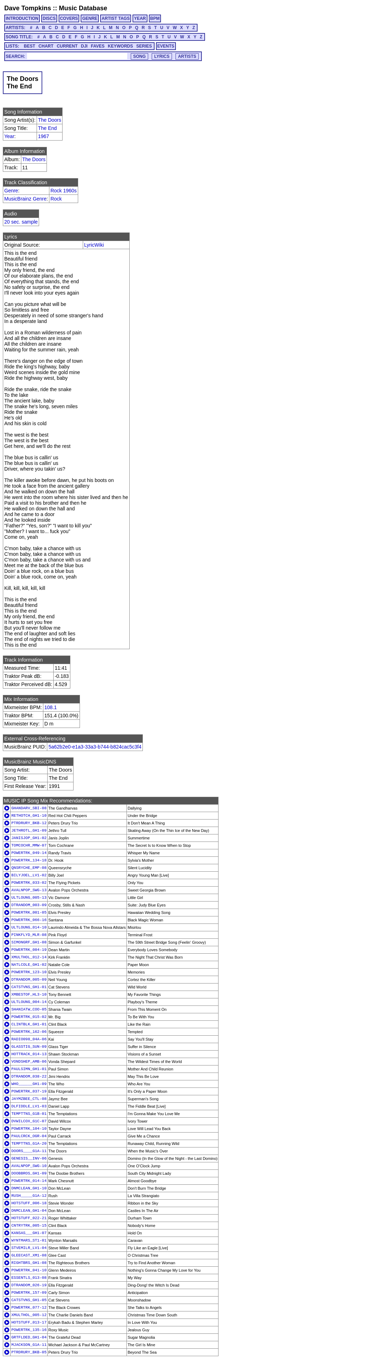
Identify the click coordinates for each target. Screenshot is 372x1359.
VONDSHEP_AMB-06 (29, 1061)
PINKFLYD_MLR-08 (29, 935)
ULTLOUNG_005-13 (29, 897)
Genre (11, 190)
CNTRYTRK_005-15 (29, 1225)
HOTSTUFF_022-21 (29, 1218)
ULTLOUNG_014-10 (29, 927)
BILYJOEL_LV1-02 (29, 875)
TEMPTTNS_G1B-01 (29, 1114)
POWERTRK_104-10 (29, 1129)
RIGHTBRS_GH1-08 (29, 1263)
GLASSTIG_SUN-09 (29, 1047)
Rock (56, 199)
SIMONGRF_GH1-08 (29, 942)
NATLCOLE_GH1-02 (29, 965)
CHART (45, 46)
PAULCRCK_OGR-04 (29, 1136)
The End (47, 128)
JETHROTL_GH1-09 (29, 830)
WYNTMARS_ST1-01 (29, 1240)
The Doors (49, 120)
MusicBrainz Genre (25, 199)
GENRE (89, 18)
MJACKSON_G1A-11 (29, 1345)
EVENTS (165, 46)
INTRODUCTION (22, 18)
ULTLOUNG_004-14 (29, 1002)
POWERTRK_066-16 (29, 920)
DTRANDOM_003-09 (29, 905)
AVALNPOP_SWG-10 (29, 1166)
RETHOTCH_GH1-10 (29, 815)
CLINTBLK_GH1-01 (29, 1024)
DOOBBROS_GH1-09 (29, 1173)
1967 (43, 136)
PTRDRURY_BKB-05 (29, 1352)
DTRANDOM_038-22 (29, 1076)
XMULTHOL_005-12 (29, 1315)
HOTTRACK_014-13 (29, 1054)
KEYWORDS (120, 46)
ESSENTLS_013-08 (29, 1278)
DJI (84, 46)
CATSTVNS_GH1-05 (29, 1300)
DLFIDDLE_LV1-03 (29, 1106)
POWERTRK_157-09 (29, 1292)
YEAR (140, 18)
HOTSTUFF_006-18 (29, 1203)
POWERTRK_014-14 (29, 1181)
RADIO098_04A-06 (29, 1039)
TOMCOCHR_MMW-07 (29, 845)
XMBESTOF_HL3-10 (29, 994)
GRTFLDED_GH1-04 (29, 1337)
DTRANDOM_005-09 (29, 979)
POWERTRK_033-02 (29, 883)
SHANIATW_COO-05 (29, 1009)
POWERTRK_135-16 (29, 1330)
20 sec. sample (21, 222)
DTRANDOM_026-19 (29, 1285)
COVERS (69, 18)
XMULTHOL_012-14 (29, 957)
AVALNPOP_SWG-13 (29, 890)
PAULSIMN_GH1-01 (29, 1069)
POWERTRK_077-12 (29, 1307)
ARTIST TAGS (116, 18)
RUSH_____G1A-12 (29, 1196)
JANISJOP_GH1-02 (29, 838)
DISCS (49, 18)
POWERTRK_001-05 (29, 912)
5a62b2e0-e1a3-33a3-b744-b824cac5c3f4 (94, 747)
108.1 (50, 707)
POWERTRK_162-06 (29, 1032)
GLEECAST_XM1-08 (29, 1255)
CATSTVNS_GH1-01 (29, 987)
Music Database (83, 8)
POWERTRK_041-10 (29, 1270)
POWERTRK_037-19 (29, 1091)
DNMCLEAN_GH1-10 (29, 1188)
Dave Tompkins (27, 8)
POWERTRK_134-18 (29, 860)
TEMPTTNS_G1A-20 (29, 1143)
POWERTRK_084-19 (29, 950)
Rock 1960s (63, 190)
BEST (29, 46)
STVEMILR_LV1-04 (29, 1248)
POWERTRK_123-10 (29, 972)
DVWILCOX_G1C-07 (29, 1121)
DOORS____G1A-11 (29, 1151)
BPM (155, 18)
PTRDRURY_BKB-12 (29, 823)
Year (9, 136)
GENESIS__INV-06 (29, 1158)
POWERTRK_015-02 (29, 1017)
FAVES (97, 46)
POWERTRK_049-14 (29, 853)
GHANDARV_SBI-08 (29, 808)
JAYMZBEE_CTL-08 (29, 1099)
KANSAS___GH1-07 (29, 1233)
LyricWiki (94, 245)
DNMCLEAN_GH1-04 (29, 1211)
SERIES (144, 46)
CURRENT (67, 46)
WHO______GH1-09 (29, 1084)
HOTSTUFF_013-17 (29, 1322)
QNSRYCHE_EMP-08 (29, 868)
